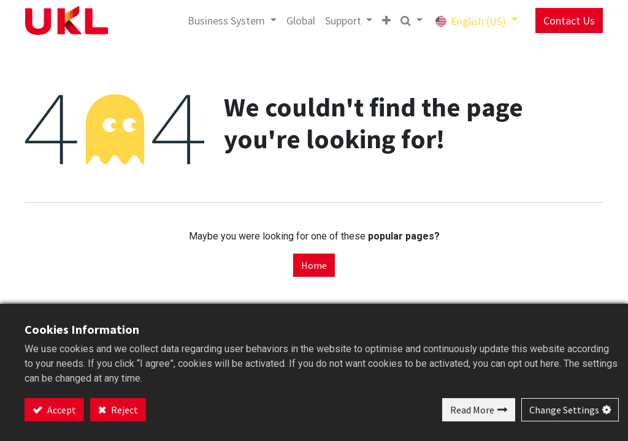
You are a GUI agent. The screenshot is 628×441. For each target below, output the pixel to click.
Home (314, 265)
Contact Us (560, 20)
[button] (377, 20)
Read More (472, 410)
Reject (123, 410)
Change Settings (564, 410)
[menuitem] (291, 20)
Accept (60, 410)
